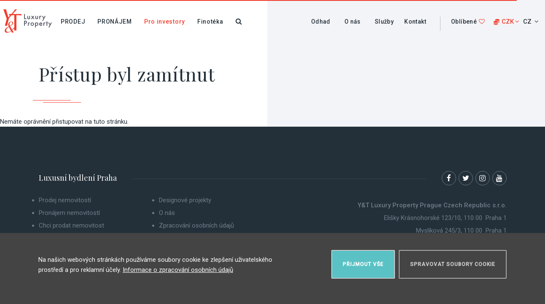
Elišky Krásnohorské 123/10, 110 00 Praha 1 (445, 218)
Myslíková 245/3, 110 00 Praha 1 (461, 230)
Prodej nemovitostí (65, 200)
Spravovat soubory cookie (452, 264)
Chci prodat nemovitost (71, 225)
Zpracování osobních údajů (196, 225)
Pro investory (164, 21)
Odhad (320, 21)
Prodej (73, 21)
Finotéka (210, 21)
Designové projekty (185, 200)
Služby (384, 21)
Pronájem (114, 21)
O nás (352, 21)
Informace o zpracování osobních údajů (178, 270)
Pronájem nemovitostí (69, 213)
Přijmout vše (363, 264)
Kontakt (415, 21)
